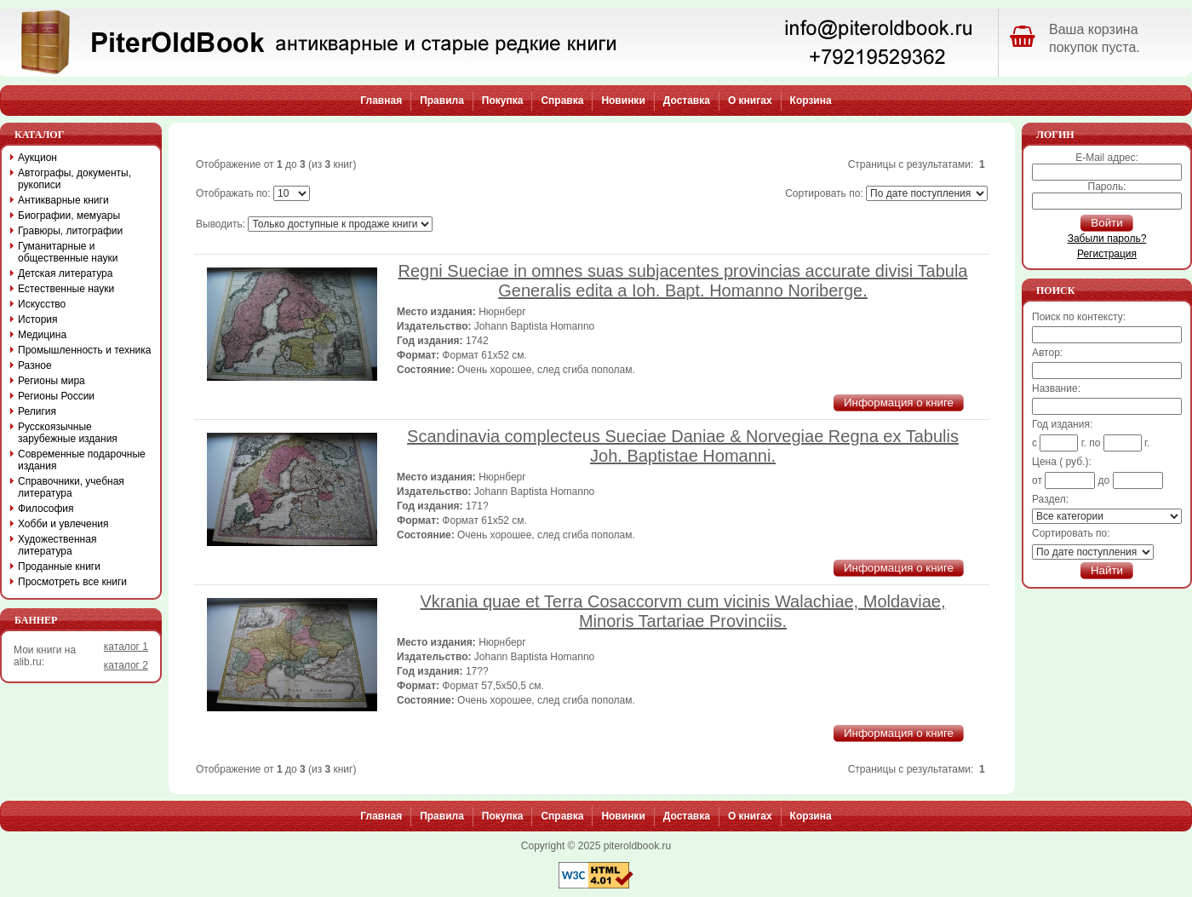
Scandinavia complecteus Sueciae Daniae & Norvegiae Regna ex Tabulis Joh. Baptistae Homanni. (683, 446)
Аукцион (37, 158)
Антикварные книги (63, 200)
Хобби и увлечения (63, 524)
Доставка (686, 100)
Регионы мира (51, 381)
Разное (35, 365)
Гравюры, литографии (70, 231)
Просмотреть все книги (72, 582)
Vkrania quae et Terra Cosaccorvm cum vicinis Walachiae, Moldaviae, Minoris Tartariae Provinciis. (683, 611)
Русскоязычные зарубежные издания (67, 433)
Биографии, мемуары (69, 215)
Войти (1106, 222)
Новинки (623, 100)
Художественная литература (57, 545)
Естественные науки (66, 289)
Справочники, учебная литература (71, 487)
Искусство (42, 304)
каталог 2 (126, 665)
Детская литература (65, 273)
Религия (37, 411)
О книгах (750, 100)
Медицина (42, 335)
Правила (442, 100)
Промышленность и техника (85, 350)
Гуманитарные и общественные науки (67, 252)
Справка (562, 100)
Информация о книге (899, 402)
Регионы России (56, 396)
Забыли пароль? (1107, 238)
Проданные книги (59, 566)
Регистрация (1107, 254)
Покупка (503, 100)
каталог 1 (126, 647)
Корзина (811, 100)
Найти (1107, 570)
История (38, 319)
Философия (46, 509)
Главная (381, 100)
